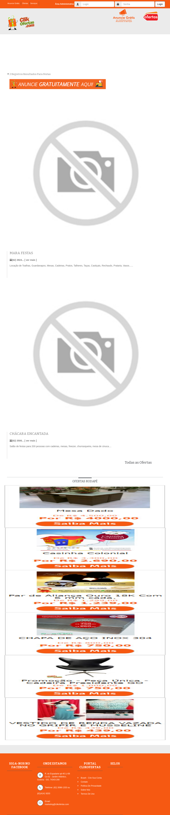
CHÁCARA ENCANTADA (29, 434)
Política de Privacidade (91, 786)
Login (160, 4)
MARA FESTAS (21, 253)
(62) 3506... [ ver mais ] (23, 440)
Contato (84, 782)
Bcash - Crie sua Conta (91, 778)
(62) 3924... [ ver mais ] (23, 260)
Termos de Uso (87, 794)
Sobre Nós (85, 790)
